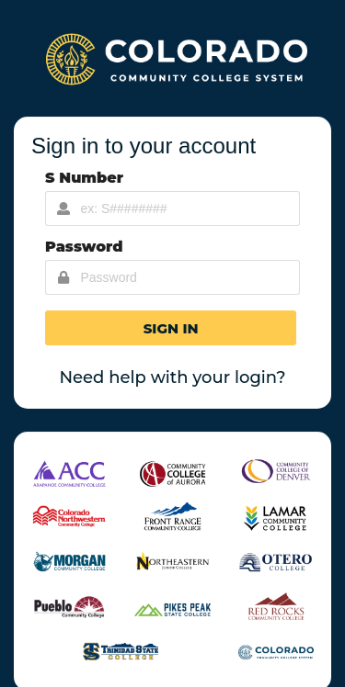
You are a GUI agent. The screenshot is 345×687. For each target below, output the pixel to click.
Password (84, 246)
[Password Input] (172, 277)
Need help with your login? (172, 377)
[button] (170, 328)
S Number (84, 177)
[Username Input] (172, 208)
